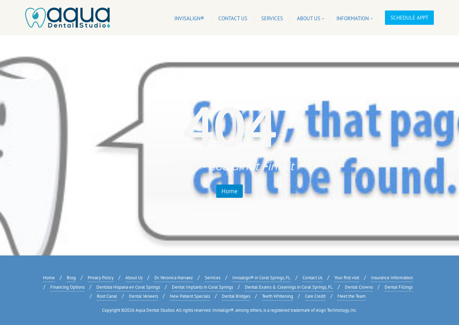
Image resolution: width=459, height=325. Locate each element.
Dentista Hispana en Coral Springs (128, 287)
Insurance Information (392, 278)
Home (229, 191)
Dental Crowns (359, 287)
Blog (71, 278)
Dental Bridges (236, 296)
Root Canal (107, 296)
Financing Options (67, 287)
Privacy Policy (101, 278)
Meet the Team (351, 296)
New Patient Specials (190, 296)
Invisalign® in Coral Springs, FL (261, 278)
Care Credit (315, 296)
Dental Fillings (399, 287)
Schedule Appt (409, 17)
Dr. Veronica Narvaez (173, 278)
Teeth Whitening (277, 296)
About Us (134, 278)
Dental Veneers (143, 296)
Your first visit (346, 278)
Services (212, 278)
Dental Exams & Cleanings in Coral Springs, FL (289, 287)
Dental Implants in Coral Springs (202, 287)
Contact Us (312, 278)
